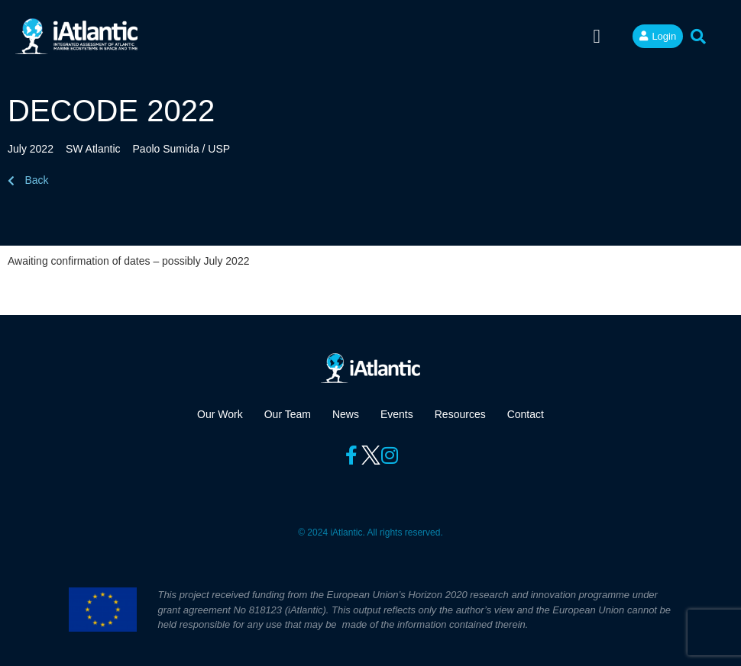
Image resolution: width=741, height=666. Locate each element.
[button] (596, 36)
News (345, 414)
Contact (525, 414)
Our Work (220, 414)
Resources (460, 414)
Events (396, 414)
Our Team (287, 414)
